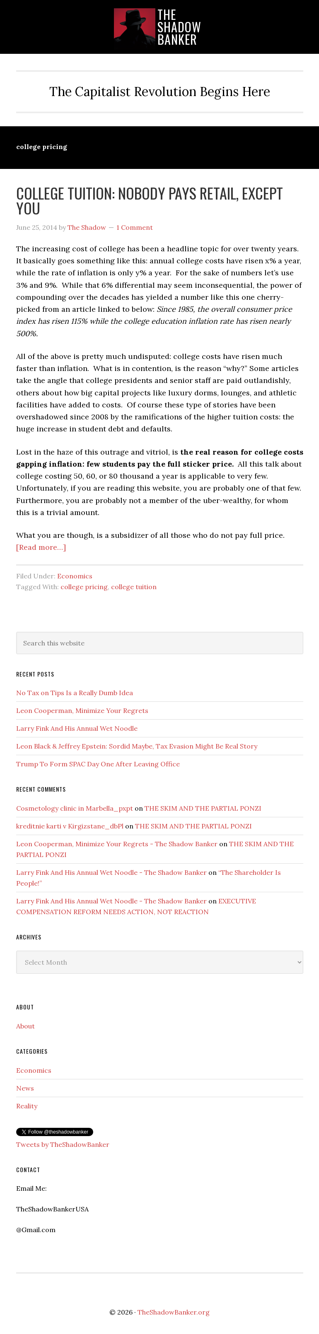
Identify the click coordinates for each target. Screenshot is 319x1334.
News (25, 1088)
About (25, 1026)
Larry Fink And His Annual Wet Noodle (77, 728)
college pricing (84, 587)
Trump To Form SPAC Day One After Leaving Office (98, 764)
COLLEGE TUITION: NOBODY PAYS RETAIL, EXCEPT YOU (149, 200)
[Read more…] (41, 547)
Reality (26, 1106)
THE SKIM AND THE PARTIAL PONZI (203, 808)
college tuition (134, 587)
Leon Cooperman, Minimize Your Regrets (82, 710)
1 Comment (134, 227)
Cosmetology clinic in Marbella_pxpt (74, 808)
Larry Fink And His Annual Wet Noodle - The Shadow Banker (111, 872)
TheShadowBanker (179, 26)
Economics (74, 576)
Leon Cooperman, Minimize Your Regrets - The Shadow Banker (117, 844)
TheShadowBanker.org (174, 1312)
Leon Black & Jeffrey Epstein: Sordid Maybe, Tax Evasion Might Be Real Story (136, 746)
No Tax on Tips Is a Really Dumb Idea (74, 693)
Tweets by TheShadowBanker (62, 1144)
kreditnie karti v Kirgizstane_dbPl (69, 826)
